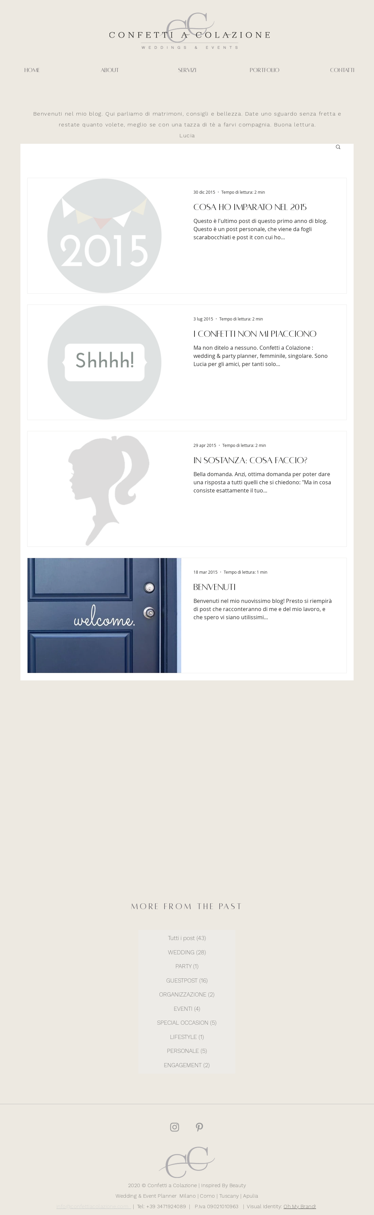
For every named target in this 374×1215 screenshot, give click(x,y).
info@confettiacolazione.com (93, 1206)
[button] (338, 147)
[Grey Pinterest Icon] (199, 1127)
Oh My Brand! (300, 1206)
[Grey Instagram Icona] (175, 1127)
